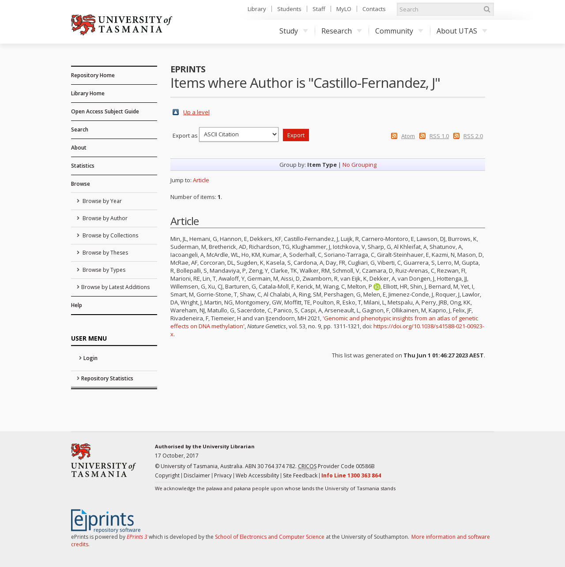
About (79, 147)
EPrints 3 (137, 537)
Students (289, 9)
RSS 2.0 (473, 136)
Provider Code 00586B (336, 466)
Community (399, 31)
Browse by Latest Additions (115, 287)
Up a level (196, 112)
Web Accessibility (257, 475)
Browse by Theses (104, 252)
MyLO (343, 9)
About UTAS (462, 31)
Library (257, 9)
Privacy (223, 475)
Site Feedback (300, 475)
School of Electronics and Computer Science (269, 537)
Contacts (374, 9)
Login (90, 358)
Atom (408, 136)
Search (79, 129)
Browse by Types (103, 270)
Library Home (88, 93)
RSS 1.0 (439, 136)
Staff (319, 9)
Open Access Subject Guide (105, 111)
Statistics (82, 165)
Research (341, 31)
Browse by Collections (109, 235)
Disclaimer (197, 475)
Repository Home (93, 75)
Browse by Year (101, 201)
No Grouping (360, 165)
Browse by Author (104, 218)
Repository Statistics (107, 378)
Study (293, 31)
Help (76, 305)
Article (201, 180)
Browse (80, 184)
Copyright (167, 475)
